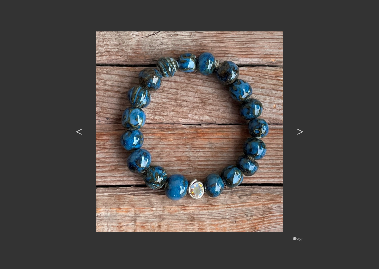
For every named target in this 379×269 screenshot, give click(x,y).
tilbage (298, 238)
